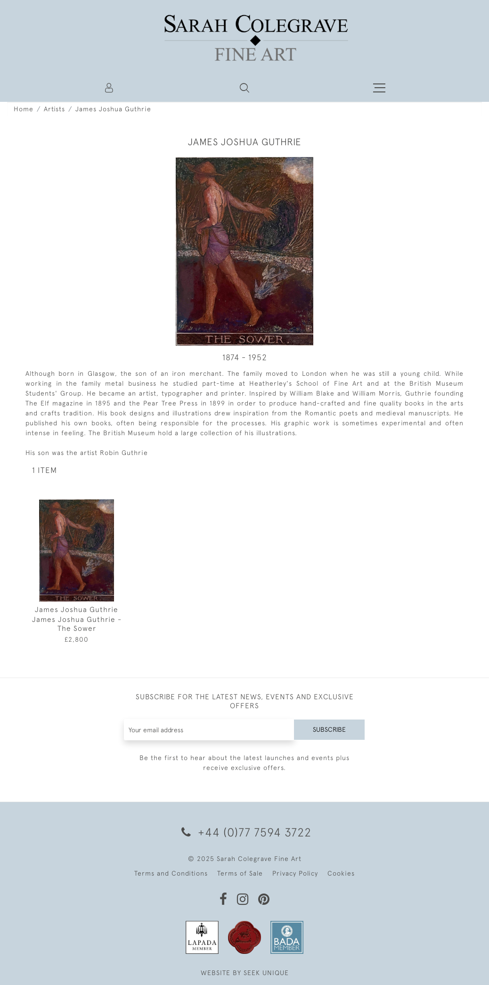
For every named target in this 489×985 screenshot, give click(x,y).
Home (23, 109)
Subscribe (329, 729)
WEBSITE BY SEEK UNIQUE (245, 973)
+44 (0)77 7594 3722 (244, 832)
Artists (54, 109)
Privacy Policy (295, 873)
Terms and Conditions (171, 873)
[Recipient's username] (209, 729)
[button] (244, 88)
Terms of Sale (240, 873)
